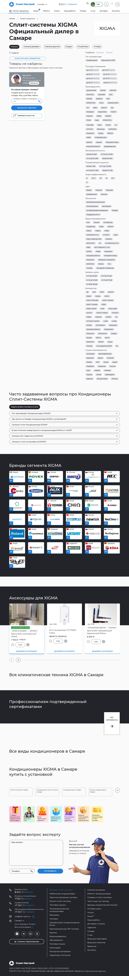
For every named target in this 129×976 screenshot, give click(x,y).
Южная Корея (102, 379)
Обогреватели (56, 940)
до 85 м (92, 82)
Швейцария (109, 374)
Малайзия (90, 366)
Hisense (89, 116)
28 (87, 292)
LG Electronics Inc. (112, 243)
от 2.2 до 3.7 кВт (92, 170)
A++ (113, 178)
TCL (109, 264)
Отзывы (83, 11)
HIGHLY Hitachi (102, 313)
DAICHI (104, 108)
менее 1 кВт (90, 166)
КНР (97, 362)
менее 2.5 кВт (91, 154)
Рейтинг (46, 11)
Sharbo (100, 264)
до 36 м (92, 74)
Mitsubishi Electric (93, 146)
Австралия (90, 354)
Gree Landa (112, 309)
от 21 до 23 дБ (106, 276)
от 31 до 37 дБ (107, 280)
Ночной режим (92, 206)
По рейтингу (88, 47)
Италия (89, 362)
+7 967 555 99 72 (24, 905)
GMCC (107, 296)
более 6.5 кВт (107, 158)
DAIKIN (89, 142)
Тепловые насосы (58, 905)
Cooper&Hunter (100, 137)
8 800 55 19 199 (23, 892)
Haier (100, 125)
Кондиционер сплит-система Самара (47, 791)
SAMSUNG (112, 129)
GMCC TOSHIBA (92, 300)
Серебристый (91, 194)
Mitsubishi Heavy (112, 142)
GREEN (108, 116)
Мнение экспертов (96, 890)
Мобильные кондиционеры (62, 894)
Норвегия (101, 366)
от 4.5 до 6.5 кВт (92, 158)
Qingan (89, 338)
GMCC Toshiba (108, 300)
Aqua (97, 120)
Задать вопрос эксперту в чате (24, 407)
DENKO (89, 99)
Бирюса (99, 99)
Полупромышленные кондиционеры (59, 910)
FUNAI (108, 125)
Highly (88, 317)
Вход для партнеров (96, 939)
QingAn (114, 333)
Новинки (15, 47)
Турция (89, 374)
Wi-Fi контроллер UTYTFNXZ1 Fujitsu (62, 631)
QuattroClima (91, 90)
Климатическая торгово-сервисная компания (52, 971)
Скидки (73, 47)
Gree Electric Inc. (92, 235)
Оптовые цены (94, 909)
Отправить (50, 871)
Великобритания (105, 354)
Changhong (90, 226)
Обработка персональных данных (90, 971)
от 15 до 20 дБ (91, 276)
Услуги (57, 11)
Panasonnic (102, 333)
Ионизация (106, 206)
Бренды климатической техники (102, 905)
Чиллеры (54, 919)
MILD (101, 103)
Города (109, 52)
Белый (88, 190)
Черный (99, 190)
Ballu (95, 108)
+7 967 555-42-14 (24, 912)
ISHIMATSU (107, 120)
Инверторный (91, 60)
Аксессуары (55, 948)
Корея (114, 362)
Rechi (107, 338)
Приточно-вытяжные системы (63, 897)
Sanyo (110, 342)
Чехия (98, 374)
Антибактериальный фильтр (97, 210)
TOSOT (113, 112)
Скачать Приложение (26, 941)
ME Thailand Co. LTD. (102, 247)
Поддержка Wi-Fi (93, 214)
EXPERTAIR (90, 103)
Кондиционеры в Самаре (72, 790)
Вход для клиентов (96, 942)
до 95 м (110, 82)
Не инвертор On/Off (104, 346)
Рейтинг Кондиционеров (99, 894)
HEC (110, 94)
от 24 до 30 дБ (91, 280)
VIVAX (88, 120)
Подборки (90, 52)
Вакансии (91, 946)
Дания (100, 358)
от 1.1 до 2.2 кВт (105, 166)
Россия (112, 366)
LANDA (108, 317)
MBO (88, 247)
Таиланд (107, 370)
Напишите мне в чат (24, 115)
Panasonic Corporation (106, 260)
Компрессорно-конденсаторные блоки (64, 924)
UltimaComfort (113, 103)
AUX (108, 99)
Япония (114, 379)
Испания (110, 358)
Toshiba (89, 268)
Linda (106, 321)
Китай (106, 362)
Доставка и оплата (96, 924)
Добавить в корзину (26, 651)
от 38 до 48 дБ (91, 284)
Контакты (116, 11)
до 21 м (92, 70)
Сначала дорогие (55, 47)
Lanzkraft (101, 94)
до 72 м (109, 78)
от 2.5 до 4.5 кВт (107, 154)
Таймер (115, 210)
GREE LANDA (91, 309)
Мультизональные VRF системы (64, 929)
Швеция (89, 379)
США (88, 370)
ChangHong (108, 222)
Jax (112, 108)
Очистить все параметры (27, 58)
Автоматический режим (95, 202)
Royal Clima (102, 112)
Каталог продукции (19, 11)
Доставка (104, 11)
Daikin (88, 231)
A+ (101, 178)
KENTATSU (90, 243)
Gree (102, 309)
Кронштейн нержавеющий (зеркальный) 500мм (99, 632)
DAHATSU (90, 94)
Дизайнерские (109, 146)
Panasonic (90, 133)
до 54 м (92, 78)
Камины (53, 933)
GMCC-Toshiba (91, 304)
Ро (117, 346)
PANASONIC (108, 329)
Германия (90, 358)
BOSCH (110, 133)
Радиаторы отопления (60, 955)
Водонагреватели (58, 936)
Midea (99, 116)
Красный (109, 190)
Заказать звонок (26, 108)
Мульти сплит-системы (60, 901)
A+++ (93, 178)
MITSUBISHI (100, 325)
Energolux (90, 112)
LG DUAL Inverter (92, 321)
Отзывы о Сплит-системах (99, 897)
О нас (93, 11)
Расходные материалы (60, 951)
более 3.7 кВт (108, 170)
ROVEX (102, 90)
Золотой (104, 194)
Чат (94, 4)
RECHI (98, 338)
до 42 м (109, 74)
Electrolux (100, 129)
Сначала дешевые (33, 47)
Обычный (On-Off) (108, 60)
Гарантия (91, 927)
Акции (36, 10)
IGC (87, 108)
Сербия (97, 370)
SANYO (100, 342)
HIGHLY (89, 313)
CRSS (102, 292)
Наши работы (70, 11)
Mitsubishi (108, 251)
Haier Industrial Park (93, 239)
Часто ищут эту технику (98, 901)
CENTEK (113, 90)
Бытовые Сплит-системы (61, 890)
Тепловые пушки (57, 944)
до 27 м (108, 70)
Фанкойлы (54, 915)
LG (116, 125)
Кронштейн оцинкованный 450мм (23, 635)
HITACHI (89, 129)
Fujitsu (100, 133)
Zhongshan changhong (105, 268)
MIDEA (89, 251)
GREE (88, 137)
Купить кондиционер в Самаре (98, 791)
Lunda (114, 321)
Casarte (99, 142)
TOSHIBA (89, 125)
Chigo (101, 226)
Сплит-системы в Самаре (19, 790)
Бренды (100, 52)
